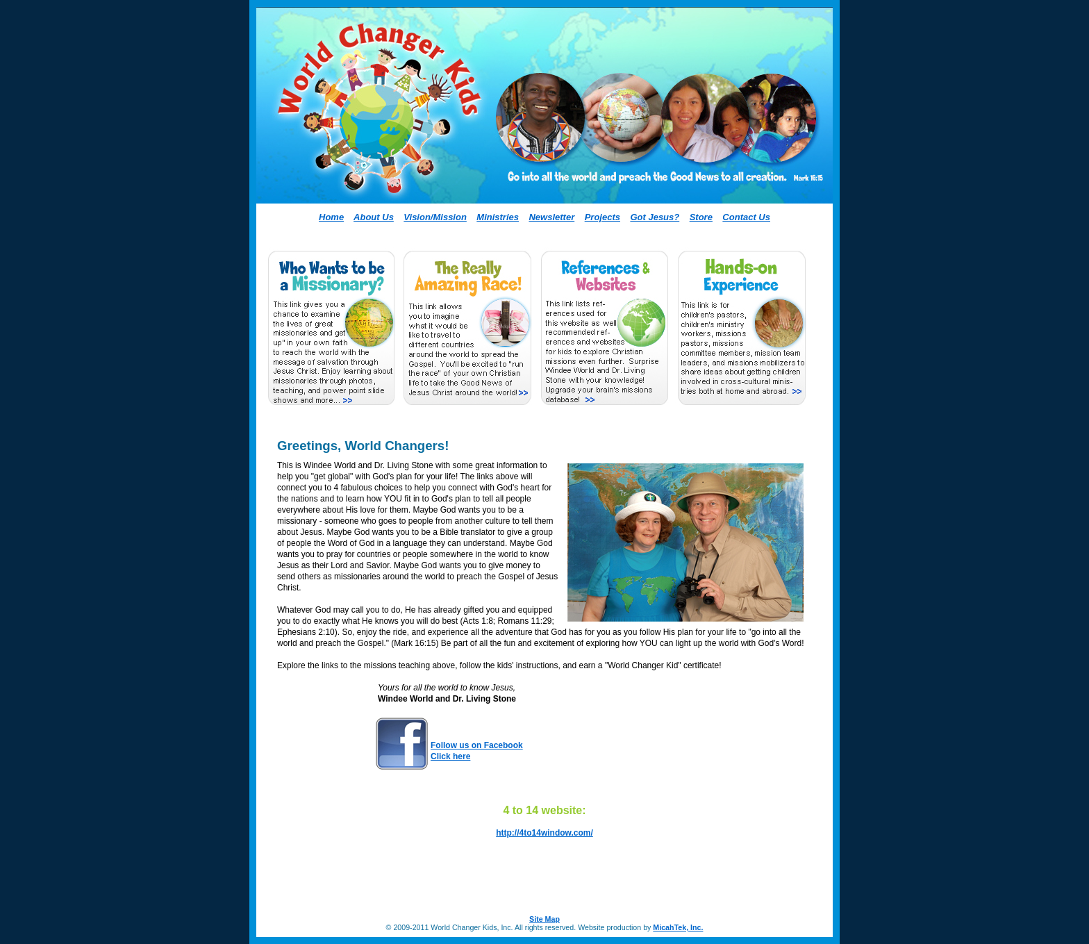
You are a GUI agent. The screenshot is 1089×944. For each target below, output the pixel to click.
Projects (602, 217)
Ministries (497, 217)
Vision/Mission (435, 217)
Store (701, 217)
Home (331, 217)
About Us (374, 217)
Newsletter (551, 217)
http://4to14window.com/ (544, 833)
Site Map (544, 919)
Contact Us (746, 217)
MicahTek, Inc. (678, 927)
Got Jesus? (654, 217)
